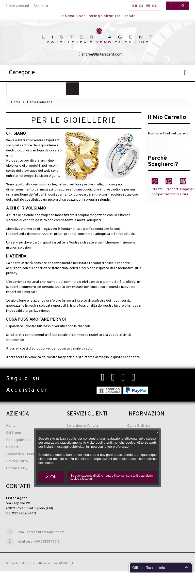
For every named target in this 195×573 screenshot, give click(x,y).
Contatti (132, 16)
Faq (120, 16)
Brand (79, 16)
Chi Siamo (13, 434)
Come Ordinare (139, 427)
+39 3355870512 (47, 544)
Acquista (40, 6)
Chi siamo (64, 16)
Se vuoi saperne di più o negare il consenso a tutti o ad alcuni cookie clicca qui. (111, 477)
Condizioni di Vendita (83, 427)
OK (53, 476)
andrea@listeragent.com (102, 56)
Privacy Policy (17, 463)
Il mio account (17, 6)
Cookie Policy (16, 470)
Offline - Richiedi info (148, 568)
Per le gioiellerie (100, 16)
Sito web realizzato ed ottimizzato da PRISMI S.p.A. (40, 565)
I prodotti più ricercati (23, 456)
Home (15, 104)
